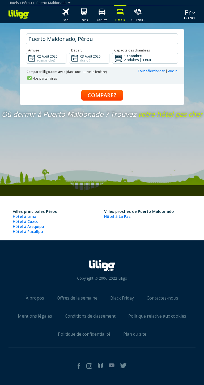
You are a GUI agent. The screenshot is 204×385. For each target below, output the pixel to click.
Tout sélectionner (151, 71)
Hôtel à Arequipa (28, 226)
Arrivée (33, 50)
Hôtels (13, 2)
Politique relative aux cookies (157, 316)
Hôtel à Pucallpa (28, 231)
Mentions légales (35, 316)
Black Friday (122, 298)
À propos (35, 298)
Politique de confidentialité (84, 334)
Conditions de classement (90, 316)
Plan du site (134, 334)
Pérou (27, 2)
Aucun (172, 71)
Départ (76, 50)
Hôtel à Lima (24, 216)
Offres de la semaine (77, 298)
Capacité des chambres (132, 50)
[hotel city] (102, 38)
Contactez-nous (162, 298)
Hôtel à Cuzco (26, 221)
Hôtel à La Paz (117, 216)
